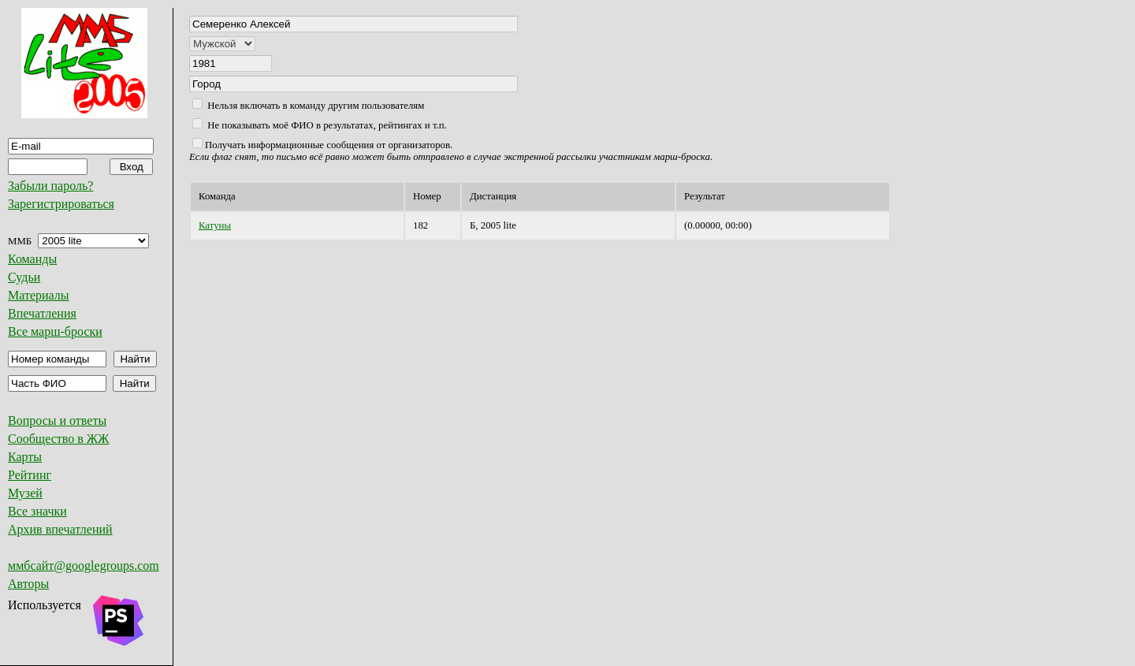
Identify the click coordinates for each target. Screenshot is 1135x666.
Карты (25, 456)
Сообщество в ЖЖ (58, 438)
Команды (32, 259)
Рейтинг (29, 475)
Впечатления (42, 313)
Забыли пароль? (50, 185)
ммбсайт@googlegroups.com (83, 565)
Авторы (28, 583)
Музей (25, 493)
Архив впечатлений (60, 529)
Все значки (37, 511)
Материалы (38, 295)
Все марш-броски (55, 331)
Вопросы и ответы (57, 420)
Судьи (24, 277)
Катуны (215, 225)
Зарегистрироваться (61, 203)
